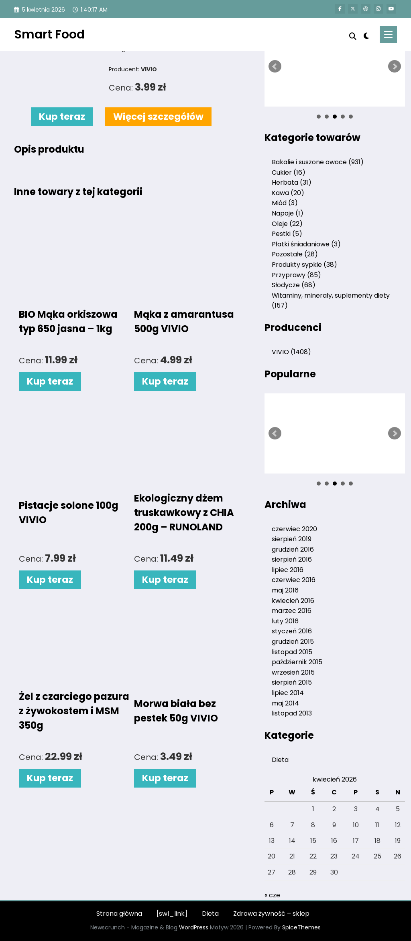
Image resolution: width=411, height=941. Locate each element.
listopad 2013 (292, 713)
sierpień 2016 (292, 559)
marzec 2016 (291, 610)
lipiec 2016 (287, 569)
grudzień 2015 (293, 641)
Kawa (288, 192)
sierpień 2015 (292, 682)
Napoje (287, 213)
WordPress (193, 927)
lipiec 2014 (288, 692)
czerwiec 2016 (293, 579)
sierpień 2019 (291, 539)
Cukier (288, 172)
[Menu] (388, 34)
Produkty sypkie (304, 264)
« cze (272, 895)
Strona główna (119, 913)
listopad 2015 (292, 652)
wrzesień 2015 (293, 672)
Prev (275, 66)
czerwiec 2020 (294, 529)
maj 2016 (285, 590)
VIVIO (291, 352)
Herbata (291, 182)
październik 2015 (297, 662)
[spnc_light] (366, 35)
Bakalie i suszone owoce (318, 162)
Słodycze (293, 285)
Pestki (287, 233)
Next (394, 66)
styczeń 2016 (292, 631)
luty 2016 (285, 621)
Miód (285, 203)
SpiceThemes (301, 927)
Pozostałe (295, 254)
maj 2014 (285, 703)
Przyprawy (296, 275)
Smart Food (49, 34)
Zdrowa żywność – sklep (271, 913)
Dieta (280, 759)
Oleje (287, 223)
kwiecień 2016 (293, 600)
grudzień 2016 (293, 549)
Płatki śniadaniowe (306, 244)
